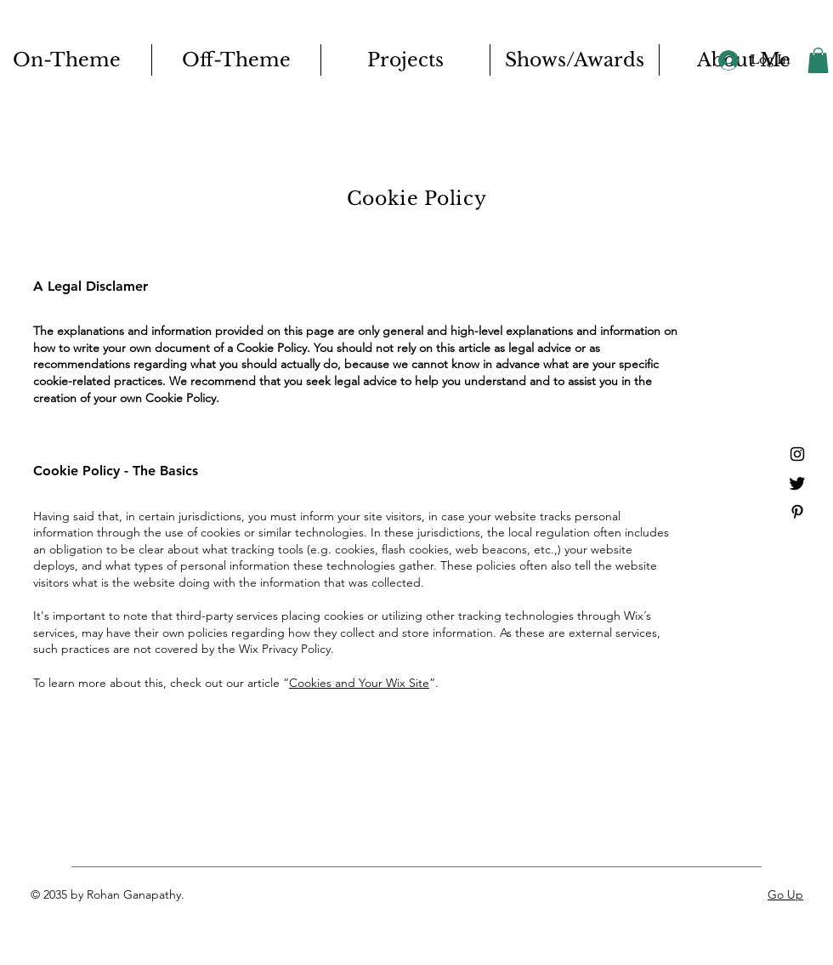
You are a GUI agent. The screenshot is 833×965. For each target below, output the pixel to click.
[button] (818, 60)
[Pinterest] (797, 511)
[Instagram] (797, 454)
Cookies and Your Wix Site (359, 682)
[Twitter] (797, 483)
